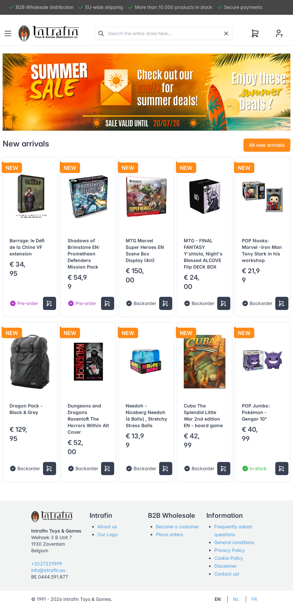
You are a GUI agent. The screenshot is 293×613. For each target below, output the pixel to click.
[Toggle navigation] (8, 33)
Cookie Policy (228, 558)
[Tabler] (48, 33)
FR (254, 599)
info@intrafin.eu (48, 570)
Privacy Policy (229, 550)
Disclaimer (225, 566)
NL (236, 599)
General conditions (234, 542)
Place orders (169, 534)
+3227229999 (46, 563)
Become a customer (177, 526)
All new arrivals (267, 145)
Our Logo (107, 534)
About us (107, 526)
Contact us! (226, 574)
